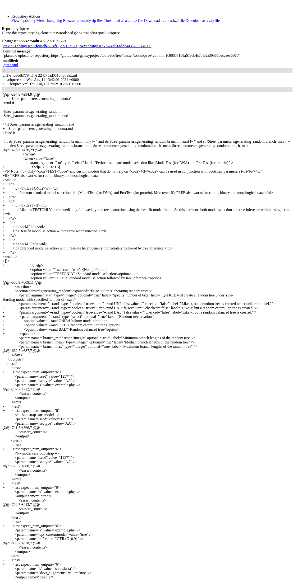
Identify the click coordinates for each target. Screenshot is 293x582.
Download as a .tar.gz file (123, 21)
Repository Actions (26, 16)
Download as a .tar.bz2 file (164, 21)
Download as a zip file (203, 21)
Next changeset (115, 46)
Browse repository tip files (83, 21)
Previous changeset (40, 46)
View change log (49, 21)
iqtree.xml (10, 65)
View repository (23, 21)
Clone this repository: (18, 33)
